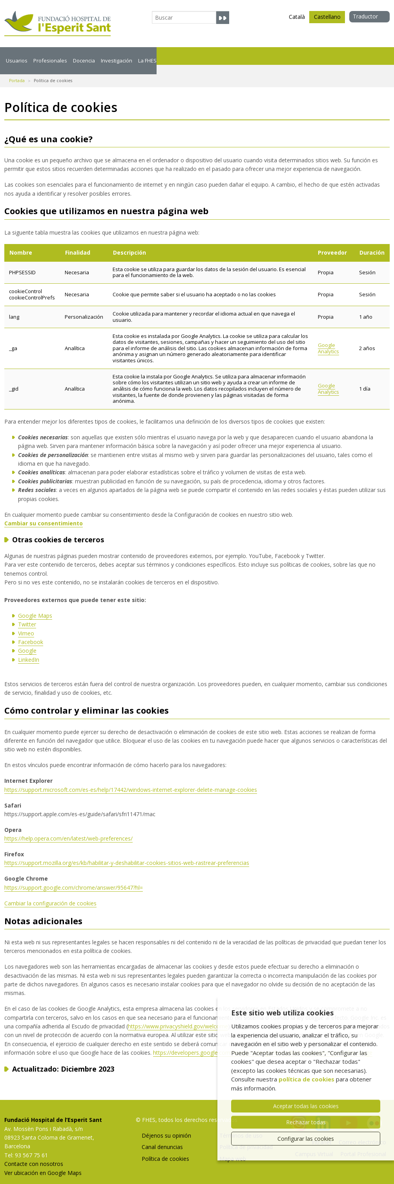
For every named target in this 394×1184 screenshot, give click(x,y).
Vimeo (26, 624)
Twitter (27, 615)
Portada (17, 71)
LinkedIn (28, 650)
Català (297, 16)
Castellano (327, 18)
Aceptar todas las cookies (306, 1106)
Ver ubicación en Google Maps (43, 1163)
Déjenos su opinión (166, 1126)
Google (27, 641)
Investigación (191, 56)
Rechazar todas (306, 1122)
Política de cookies (165, 1149)
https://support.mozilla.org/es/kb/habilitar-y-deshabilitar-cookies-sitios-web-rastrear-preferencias (126, 853)
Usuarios (24, 56)
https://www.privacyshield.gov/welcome (178, 1017)
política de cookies (306, 1079)
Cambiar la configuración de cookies (50, 894)
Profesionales (80, 56)
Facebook (30, 632)
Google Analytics (328, 338)
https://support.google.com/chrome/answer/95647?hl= (73, 878)
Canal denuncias (162, 1137)
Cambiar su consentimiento (43, 514)
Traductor (365, 16)
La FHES (244, 56)
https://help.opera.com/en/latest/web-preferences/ (68, 829)
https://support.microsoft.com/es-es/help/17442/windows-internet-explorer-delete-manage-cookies (130, 780)
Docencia (135, 56)
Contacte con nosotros (33, 1154)
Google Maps (35, 606)
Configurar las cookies (305, 1138)
